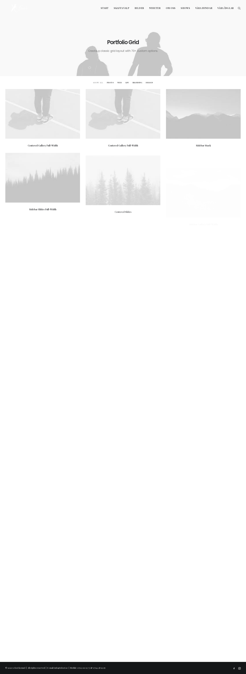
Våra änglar (225, 8)
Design (149, 82)
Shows (185, 8)
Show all (98, 82)
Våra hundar (203, 8)
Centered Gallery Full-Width (43, 145)
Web (120, 82)
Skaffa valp (121, 8)
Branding (137, 82)
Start (105, 8)
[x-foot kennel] (13, 8)
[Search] (239, 8)
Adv (127, 82)
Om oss (171, 8)
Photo (110, 82)
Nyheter (155, 8)
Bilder (139, 8)
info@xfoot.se (61, 667)
